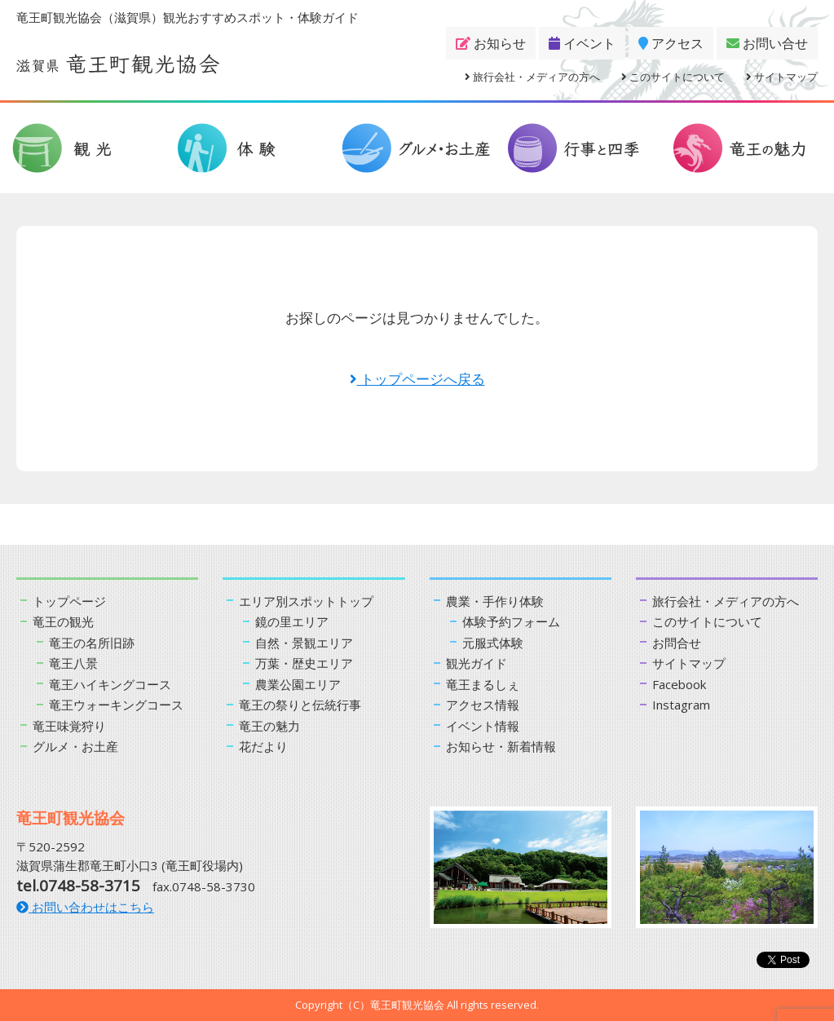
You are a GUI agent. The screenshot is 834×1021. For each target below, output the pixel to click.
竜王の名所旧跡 (92, 642)
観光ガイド (476, 663)
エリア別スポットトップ (306, 601)
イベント (582, 43)
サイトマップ (782, 76)
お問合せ (676, 642)
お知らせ (491, 43)
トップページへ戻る (417, 378)
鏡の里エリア (292, 621)
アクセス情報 (482, 704)
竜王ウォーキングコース (116, 704)
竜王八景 (73, 663)
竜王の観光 (63, 621)
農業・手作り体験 (495, 601)
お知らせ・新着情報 (501, 746)
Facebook (679, 684)
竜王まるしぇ (482, 684)
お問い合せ (767, 43)
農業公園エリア (298, 684)
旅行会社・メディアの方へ (532, 76)
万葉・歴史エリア (304, 663)
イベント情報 (482, 726)
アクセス (671, 43)
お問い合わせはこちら (85, 907)
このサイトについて (673, 76)
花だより (263, 746)
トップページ (69, 601)
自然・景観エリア (304, 642)
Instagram (681, 704)
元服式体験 (492, 642)
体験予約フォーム (511, 621)
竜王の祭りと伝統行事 (300, 704)
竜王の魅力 (269, 726)
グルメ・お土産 (75, 746)
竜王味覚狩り (69, 726)
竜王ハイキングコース (110, 684)
